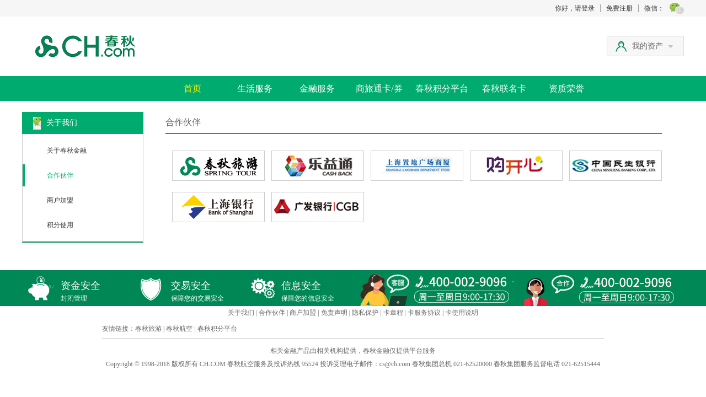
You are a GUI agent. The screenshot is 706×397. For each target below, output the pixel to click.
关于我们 (241, 312)
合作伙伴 (60, 175)
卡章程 (393, 312)
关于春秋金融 (67, 150)
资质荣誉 (566, 88)
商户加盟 (60, 200)
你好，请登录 (575, 8)
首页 (192, 88)
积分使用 (60, 225)
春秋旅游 (148, 328)
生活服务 (254, 88)
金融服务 (317, 88)
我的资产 (652, 46)
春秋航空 (179, 328)
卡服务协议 (424, 312)
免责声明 (334, 312)
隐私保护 (365, 312)
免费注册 (619, 8)
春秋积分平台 (441, 88)
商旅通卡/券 (379, 88)
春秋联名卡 (504, 88)
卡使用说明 (461, 312)
